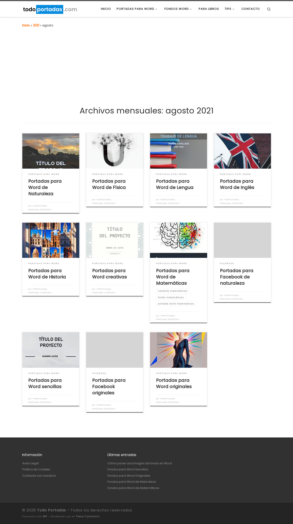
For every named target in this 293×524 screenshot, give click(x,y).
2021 (36, 25)
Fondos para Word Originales (128, 476)
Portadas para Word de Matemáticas (172, 276)
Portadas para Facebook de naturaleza (236, 276)
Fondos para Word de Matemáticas (133, 488)
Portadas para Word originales (174, 383)
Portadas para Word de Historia (47, 273)
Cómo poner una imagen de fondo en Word (139, 463)
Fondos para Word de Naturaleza (131, 482)
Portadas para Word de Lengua (174, 184)
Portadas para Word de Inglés (237, 184)
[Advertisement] (146, 65)
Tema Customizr (88, 516)
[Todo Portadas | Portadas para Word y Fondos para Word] (49, 9)
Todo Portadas (51, 510)
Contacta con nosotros (39, 476)
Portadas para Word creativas (109, 273)
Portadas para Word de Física (109, 184)
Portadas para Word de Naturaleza (45, 187)
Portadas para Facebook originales (109, 386)
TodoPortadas (40, 206)
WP (45, 516)
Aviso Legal (30, 463)
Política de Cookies (36, 469)
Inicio (26, 25)
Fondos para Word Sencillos (127, 469)
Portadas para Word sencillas (45, 383)
